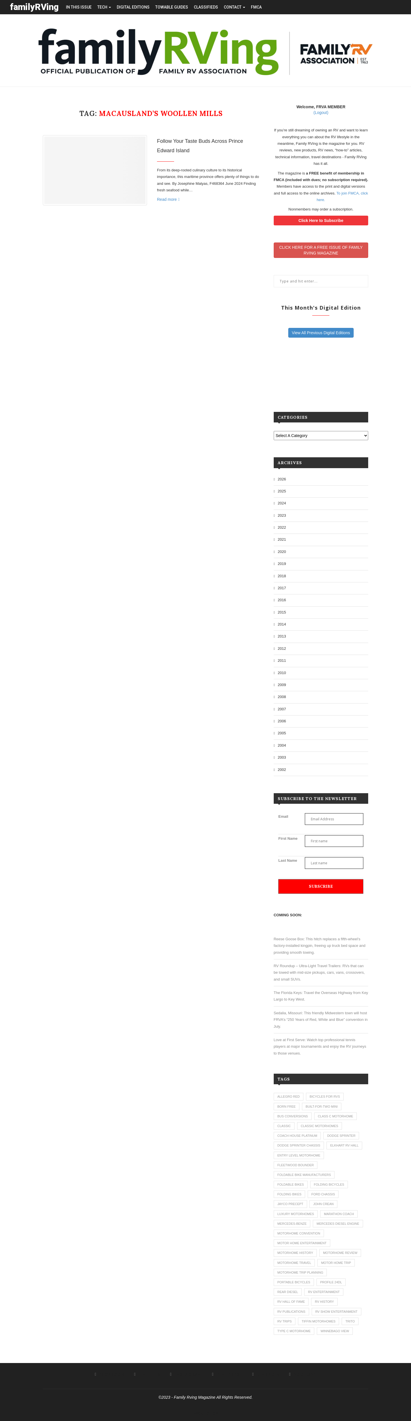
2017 (282, 588)
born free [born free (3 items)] (286, 1106)
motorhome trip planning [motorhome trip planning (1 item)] (300, 1272)
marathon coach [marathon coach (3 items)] (339, 1214)
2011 (282, 660)
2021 (282, 539)
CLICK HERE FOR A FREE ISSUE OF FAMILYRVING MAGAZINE (320, 250)
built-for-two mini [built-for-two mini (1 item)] (322, 1106)
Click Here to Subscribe (321, 220)
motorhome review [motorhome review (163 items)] (340, 1252)
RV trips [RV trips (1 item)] (284, 1321)
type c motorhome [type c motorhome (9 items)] (294, 1331)
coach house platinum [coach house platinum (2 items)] (297, 1135)
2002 (282, 769)
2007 (282, 709)
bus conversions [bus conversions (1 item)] (292, 1116)
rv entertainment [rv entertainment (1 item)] (324, 1292)
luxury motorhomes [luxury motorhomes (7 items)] (295, 1214)
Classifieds (206, 7)
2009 (282, 685)
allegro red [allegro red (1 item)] (288, 1096)
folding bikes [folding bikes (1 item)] (289, 1194)
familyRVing (34, 7)
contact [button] (234, 7)
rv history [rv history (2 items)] (324, 1301)
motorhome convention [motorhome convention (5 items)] (298, 1233)
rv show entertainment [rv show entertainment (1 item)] (336, 1311)
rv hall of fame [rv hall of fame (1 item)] (291, 1301)
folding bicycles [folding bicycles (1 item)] (329, 1184)
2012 (282, 648)
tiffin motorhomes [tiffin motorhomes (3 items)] (318, 1321)
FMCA (256, 7)
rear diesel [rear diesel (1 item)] (287, 1292)
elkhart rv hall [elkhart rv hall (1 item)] (344, 1145)
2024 (282, 503)
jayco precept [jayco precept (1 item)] (290, 1204)
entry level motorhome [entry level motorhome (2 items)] (299, 1155)
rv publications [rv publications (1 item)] (291, 1311)
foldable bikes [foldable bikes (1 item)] (290, 1184)
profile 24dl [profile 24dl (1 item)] (331, 1282)
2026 (282, 479)
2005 (282, 733)
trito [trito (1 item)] (350, 1321)
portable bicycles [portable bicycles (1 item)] (293, 1282)
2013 (282, 636)
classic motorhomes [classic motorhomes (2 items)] (319, 1126)
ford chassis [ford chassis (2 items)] (323, 1194)
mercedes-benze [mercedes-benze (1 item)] (292, 1223)
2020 (282, 552)
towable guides (171, 7)
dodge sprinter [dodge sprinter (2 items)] (341, 1135)
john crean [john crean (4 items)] (323, 1204)
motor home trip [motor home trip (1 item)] (336, 1262)
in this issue (79, 7)
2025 (282, 491)
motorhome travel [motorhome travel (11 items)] (294, 1262)
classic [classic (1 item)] (284, 1126)
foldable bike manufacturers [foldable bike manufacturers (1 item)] (304, 1175)
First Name (287, 838)
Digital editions (133, 7)
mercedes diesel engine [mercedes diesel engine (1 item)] (338, 1223)
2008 (282, 697)
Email (283, 816)
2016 (282, 600)
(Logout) (320, 112)
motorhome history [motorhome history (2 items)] (295, 1252)
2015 (282, 612)
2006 (282, 721)
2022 (282, 527)
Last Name (287, 860)
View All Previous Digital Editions (321, 332)
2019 (282, 564)
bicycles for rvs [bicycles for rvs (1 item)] (325, 1096)
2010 (282, 673)
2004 (282, 745)
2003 (282, 757)
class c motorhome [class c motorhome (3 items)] (335, 1116)
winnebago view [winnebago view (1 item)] (335, 1331)
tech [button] (104, 7)
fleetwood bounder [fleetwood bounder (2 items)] (295, 1165)
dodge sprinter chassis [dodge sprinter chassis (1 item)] (298, 1145)
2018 (282, 576)
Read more (168, 199)
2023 (282, 515)
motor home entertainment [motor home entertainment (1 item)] (302, 1243)
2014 (282, 624)
